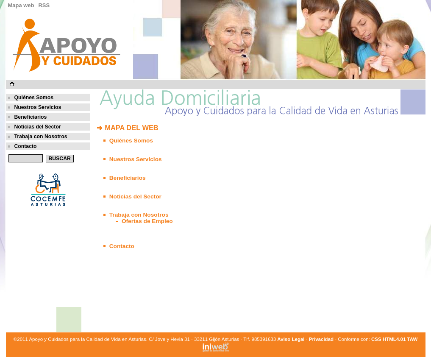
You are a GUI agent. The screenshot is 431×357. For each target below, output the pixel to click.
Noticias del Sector (37, 127)
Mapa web (21, 5)
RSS (44, 5)
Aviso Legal (290, 339)
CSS (376, 339)
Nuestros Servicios (37, 107)
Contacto (25, 146)
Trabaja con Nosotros (40, 136)
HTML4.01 (395, 339)
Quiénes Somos (33, 97)
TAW (412, 339)
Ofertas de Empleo (147, 221)
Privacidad (321, 339)
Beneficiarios (30, 117)
